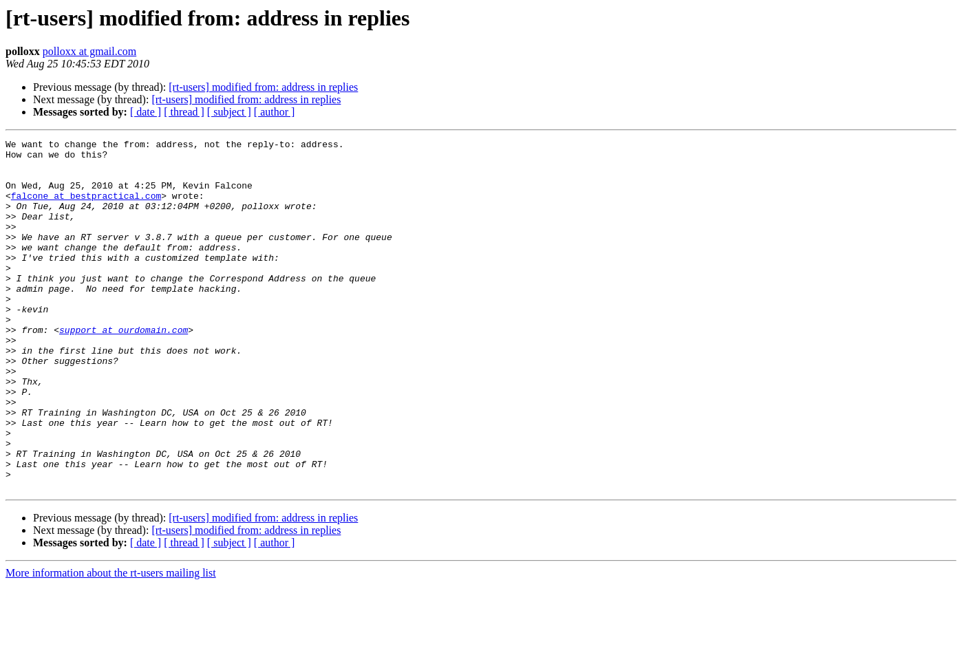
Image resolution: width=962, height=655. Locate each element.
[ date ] (145, 112)
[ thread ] (184, 112)
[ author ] (274, 112)
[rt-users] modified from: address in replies (263, 87)
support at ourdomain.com (123, 369)
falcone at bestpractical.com (86, 208)
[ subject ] (229, 112)
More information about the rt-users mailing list (111, 643)
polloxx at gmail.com (89, 51)
